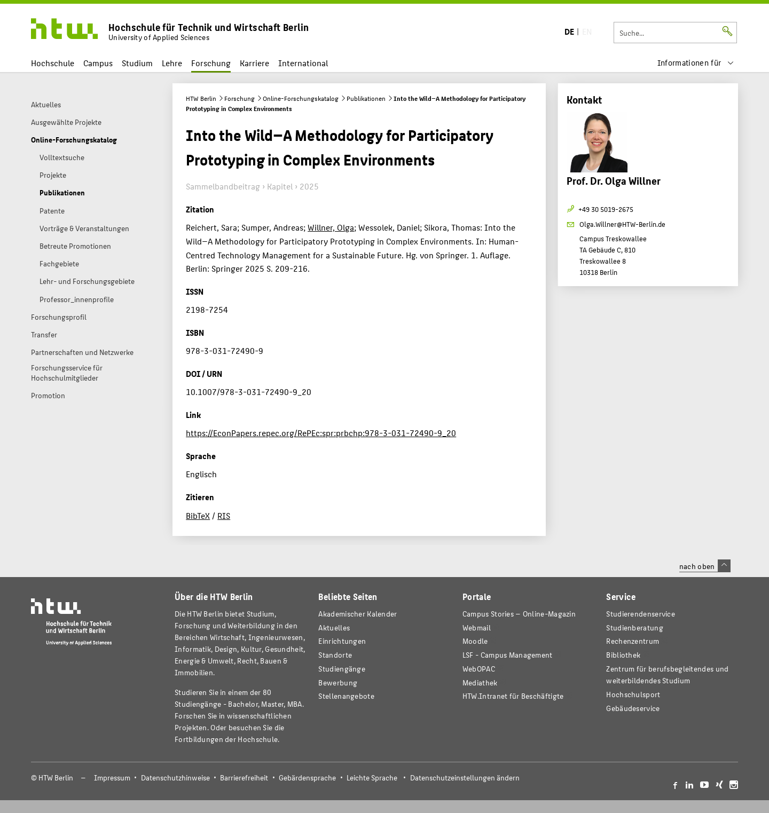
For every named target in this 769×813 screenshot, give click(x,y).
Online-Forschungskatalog (301, 98)
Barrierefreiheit (244, 777)
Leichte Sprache (372, 777)
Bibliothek (623, 654)
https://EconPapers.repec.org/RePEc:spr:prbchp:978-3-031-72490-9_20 (321, 432)
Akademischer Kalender (357, 613)
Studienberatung (634, 627)
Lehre (172, 62)
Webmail (476, 627)
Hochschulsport (633, 694)
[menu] (696, 62)
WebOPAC (478, 668)
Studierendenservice (640, 613)
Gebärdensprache (307, 777)
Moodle (475, 640)
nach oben (705, 566)
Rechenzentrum (632, 640)
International (303, 62)
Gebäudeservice (633, 708)
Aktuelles (334, 627)
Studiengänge (341, 668)
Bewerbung (337, 682)
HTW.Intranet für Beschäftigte (513, 695)
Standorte (335, 654)
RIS (223, 515)
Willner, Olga (331, 227)
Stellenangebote (346, 695)
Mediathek (480, 682)
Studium (137, 62)
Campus (98, 62)
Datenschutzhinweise (175, 777)
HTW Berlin (201, 98)
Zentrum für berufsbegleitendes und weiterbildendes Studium (667, 674)
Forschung (211, 62)
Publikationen (366, 98)
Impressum (112, 777)
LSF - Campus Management (507, 654)
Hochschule (52, 62)
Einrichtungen (342, 640)
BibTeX (198, 515)
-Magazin (519, 613)
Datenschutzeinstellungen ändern (465, 777)
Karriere (254, 62)
